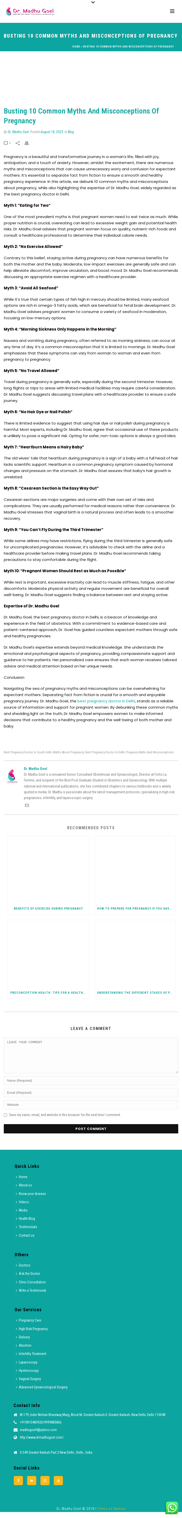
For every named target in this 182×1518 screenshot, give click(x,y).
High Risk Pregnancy (32, 1335)
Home (76, 46)
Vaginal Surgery (28, 1385)
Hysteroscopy (27, 1377)
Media (21, 1216)
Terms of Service (112, 1515)
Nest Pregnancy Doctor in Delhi (105, 752)
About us (24, 1191)
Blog (71, 132)
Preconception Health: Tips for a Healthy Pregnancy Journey (49, 992)
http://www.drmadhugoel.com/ (42, 1443)
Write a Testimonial (31, 1296)
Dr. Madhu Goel (18, 132)
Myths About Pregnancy (68, 752)
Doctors (23, 1271)
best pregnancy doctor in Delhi (105, 701)
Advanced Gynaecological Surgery (42, 1393)
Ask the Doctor (28, 1280)
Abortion (23, 1351)
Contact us (25, 1241)
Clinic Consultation (31, 1288)
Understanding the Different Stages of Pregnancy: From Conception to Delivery (136, 992)
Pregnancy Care (28, 1326)
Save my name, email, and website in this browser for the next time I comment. (65, 1121)
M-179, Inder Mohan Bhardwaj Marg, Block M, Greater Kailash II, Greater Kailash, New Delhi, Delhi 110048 (92, 1421)
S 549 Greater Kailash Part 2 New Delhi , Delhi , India (56, 1458)
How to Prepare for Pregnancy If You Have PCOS (136, 908)
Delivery (23, 1343)
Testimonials (26, 1233)
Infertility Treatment (31, 1360)
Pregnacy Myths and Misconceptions (150, 752)
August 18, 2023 (51, 132)
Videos (22, 1208)
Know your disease (31, 1200)
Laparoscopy (26, 1368)
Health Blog (25, 1225)
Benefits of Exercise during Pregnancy (48, 908)
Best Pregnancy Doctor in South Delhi (28, 752)
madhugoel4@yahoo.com (38, 1436)
